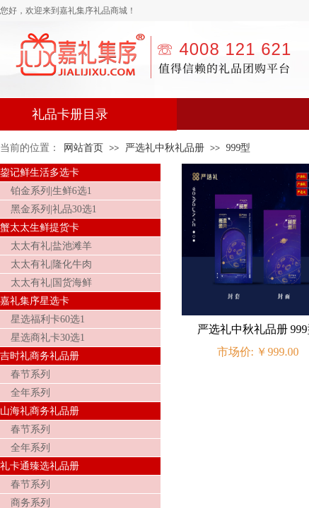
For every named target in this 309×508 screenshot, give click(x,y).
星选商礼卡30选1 (48, 337)
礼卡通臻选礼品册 (39, 466)
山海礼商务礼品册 (39, 411)
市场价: (235, 352)
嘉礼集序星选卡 (34, 301)
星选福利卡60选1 (48, 319)
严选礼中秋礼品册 (164, 148)
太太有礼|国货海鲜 (51, 282)
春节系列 (30, 374)
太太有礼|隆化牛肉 (51, 264)
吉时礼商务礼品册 (39, 356)
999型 (238, 148)
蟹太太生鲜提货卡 (39, 227)
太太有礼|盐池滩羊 (51, 246)
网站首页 (83, 148)
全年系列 (30, 392)
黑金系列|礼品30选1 (54, 209)
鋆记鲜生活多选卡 (39, 172)
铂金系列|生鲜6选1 (51, 191)
